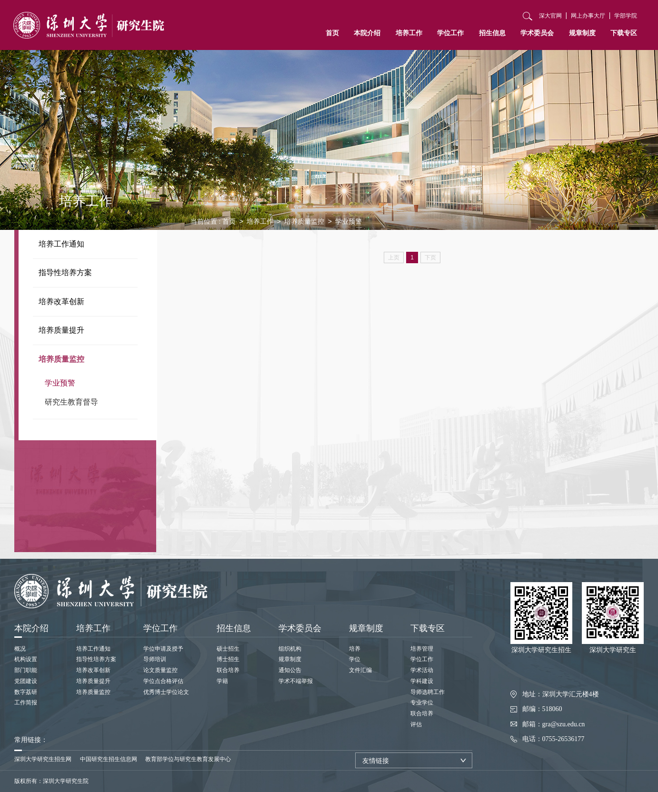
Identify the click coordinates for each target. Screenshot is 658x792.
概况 (20, 648)
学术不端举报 (296, 681)
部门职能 (25, 670)
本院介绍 (367, 33)
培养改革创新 (61, 301)
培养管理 (421, 648)
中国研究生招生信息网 (108, 759)
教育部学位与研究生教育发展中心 (188, 759)
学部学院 (625, 15)
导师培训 (154, 659)
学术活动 (421, 670)
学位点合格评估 (163, 681)
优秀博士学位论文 (166, 692)
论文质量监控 (160, 670)
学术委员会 (537, 33)
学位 (354, 659)
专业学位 (421, 702)
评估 (416, 724)
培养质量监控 (61, 359)
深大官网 (550, 15)
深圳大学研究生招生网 (42, 759)
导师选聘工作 (427, 692)
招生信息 (492, 33)
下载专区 (623, 33)
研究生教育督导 (71, 402)
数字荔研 (25, 692)
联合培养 (228, 670)
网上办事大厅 (588, 15)
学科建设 (421, 681)
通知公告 (290, 670)
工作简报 (25, 702)
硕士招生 (228, 648)
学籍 (222, 681)
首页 (332, 33)
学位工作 (450, 33)
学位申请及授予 (163, 648)
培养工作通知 (61, 244)
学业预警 (60, 383)
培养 (354, 648)
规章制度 (582, 33)
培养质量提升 (61, 330)
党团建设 (25, 681)
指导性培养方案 (65, 272)
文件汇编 (360, 670)
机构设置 (25, 659)
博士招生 (228, 659)
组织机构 (290, 648)
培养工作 (409, 33)
